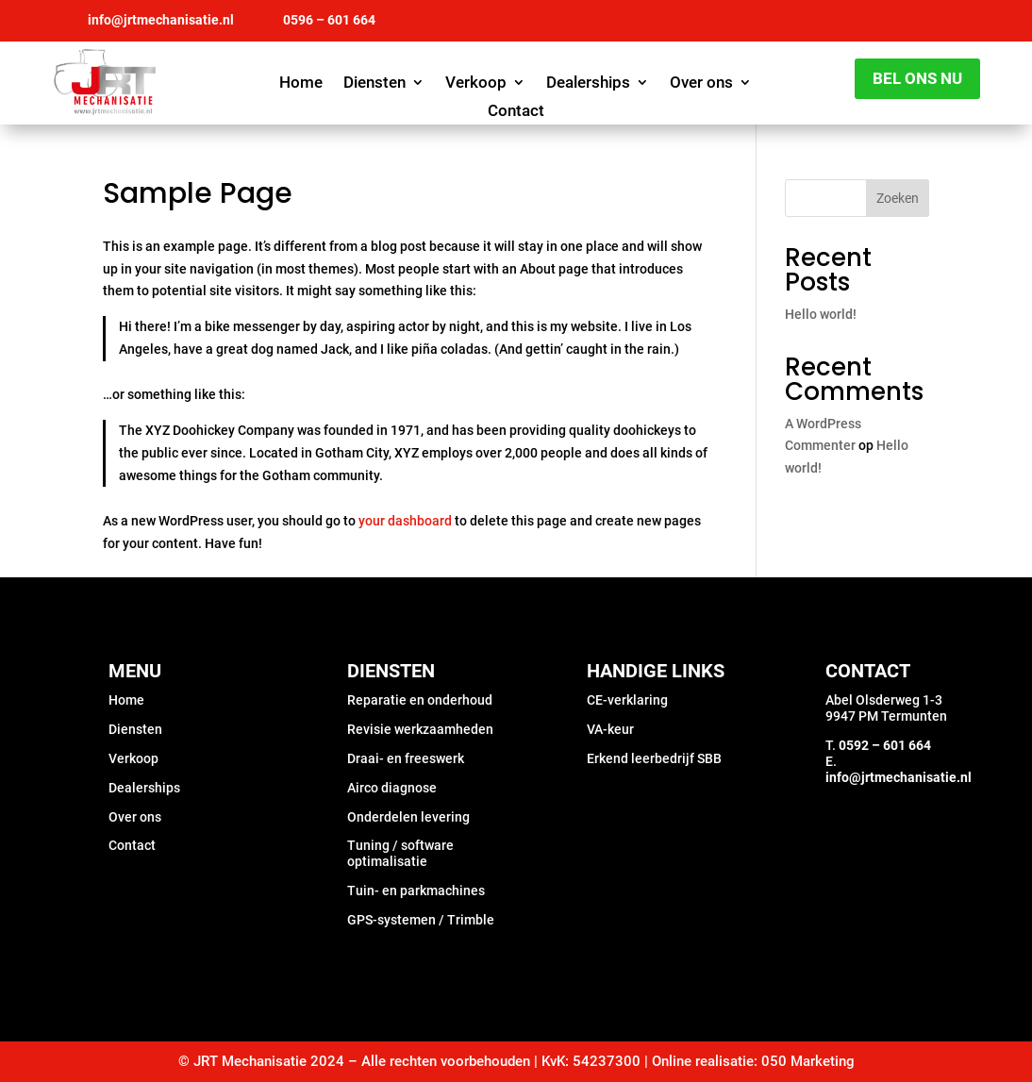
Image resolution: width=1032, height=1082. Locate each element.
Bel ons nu (917, 78)
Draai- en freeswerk (405, 758)
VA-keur (610, 729)
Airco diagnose (392, 787)
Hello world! (821, 314)
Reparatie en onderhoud (419, 699)
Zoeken (897, 198)
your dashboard (405, 520)
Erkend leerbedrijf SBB (654, 758)
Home (301, 83)
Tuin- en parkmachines (416, 890)
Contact (516, 112)
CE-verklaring (627, 699)
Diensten (374, 83)
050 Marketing (808, 1061)
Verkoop (476, 83)
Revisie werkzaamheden (420, 729)
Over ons (701, 83)
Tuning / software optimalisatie (400, 853)
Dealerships (588, 83)
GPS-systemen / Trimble (420, 919)
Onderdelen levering (408, 816)
